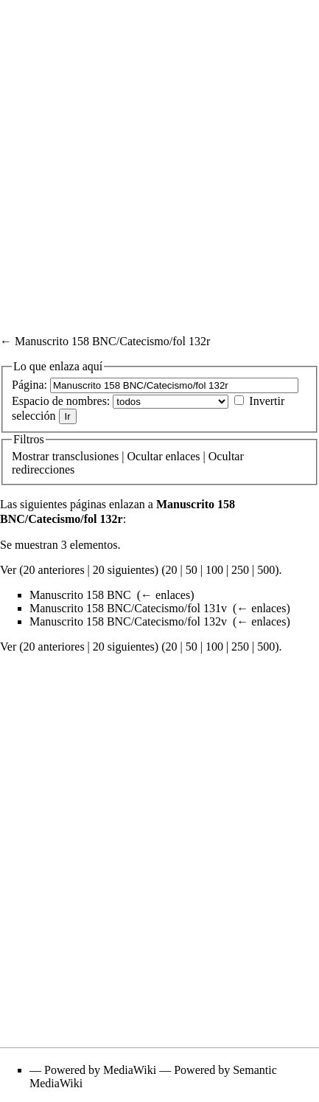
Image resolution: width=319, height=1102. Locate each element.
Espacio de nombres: (61, 401)
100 (214, 570)
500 (266, 570)
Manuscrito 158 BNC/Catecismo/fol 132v (128, 621)
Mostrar (30, 456)
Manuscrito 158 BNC (80, 595)
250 (240, 570)
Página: (29, 384)
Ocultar (145, 456)
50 (191, 570)
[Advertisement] (159, 159)
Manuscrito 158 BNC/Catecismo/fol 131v (128, 608)
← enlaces (165, 595)
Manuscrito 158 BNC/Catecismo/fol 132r (112, 341)
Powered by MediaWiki (100, 1070)
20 (171, 570)
